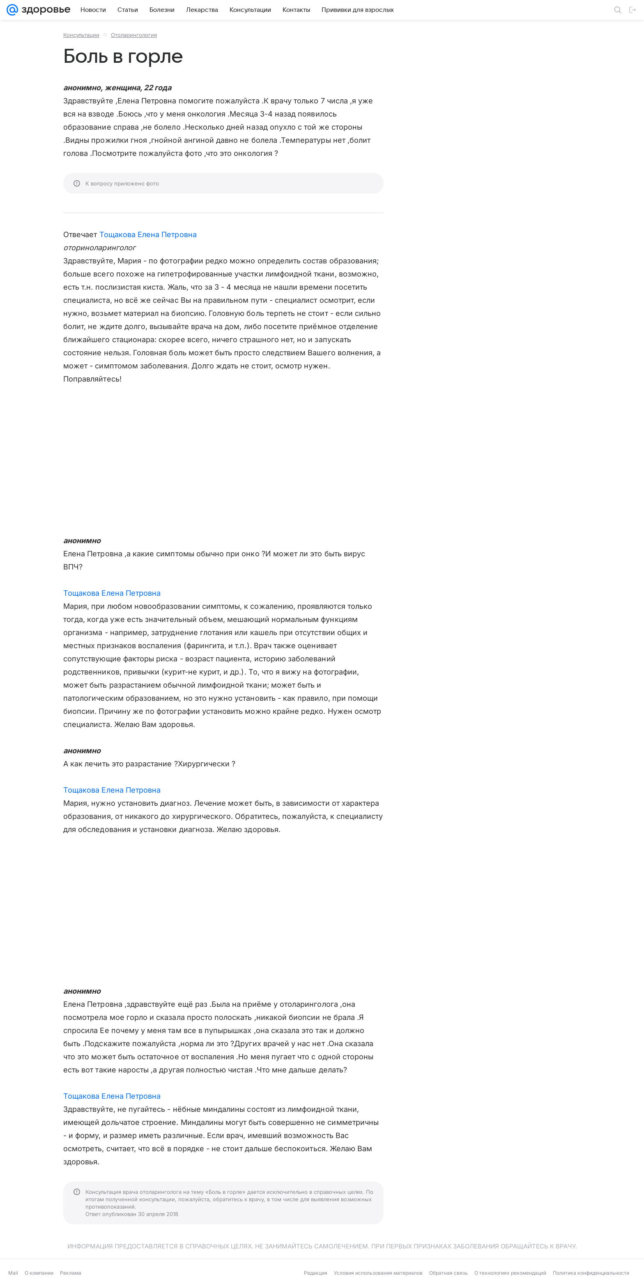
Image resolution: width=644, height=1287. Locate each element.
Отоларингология (134, 35)
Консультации (81, 35)
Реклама (70, 1273)
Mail (13, 1273)
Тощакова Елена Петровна (148, 234)
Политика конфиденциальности (591, 1273)
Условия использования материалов (378, 1273)
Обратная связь (448, 1273)
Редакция (315, 1273)
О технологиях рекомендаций (510, 1273)
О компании (39, 1273)
